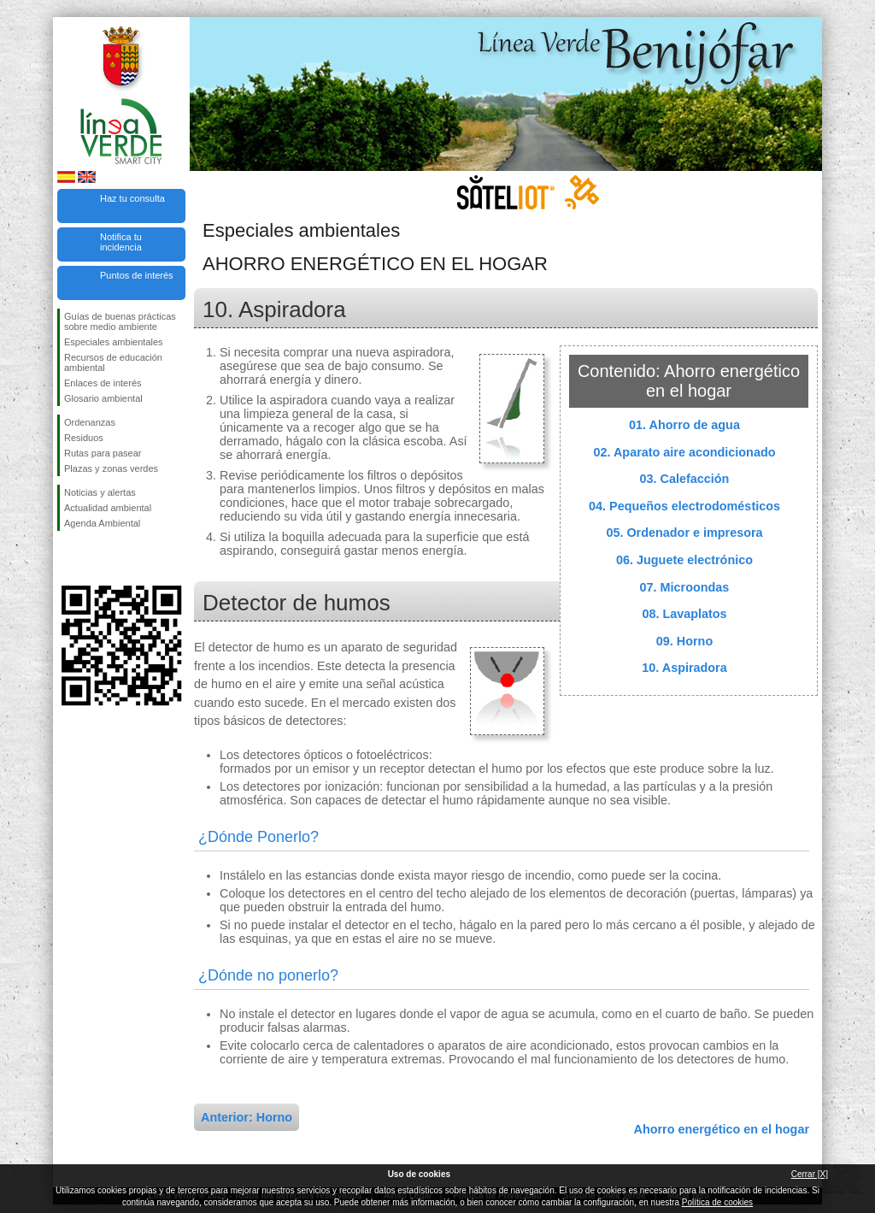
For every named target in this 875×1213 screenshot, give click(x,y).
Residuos (83, 438)
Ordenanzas (89, 422)
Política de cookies (717, 1202)
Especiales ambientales (113, 342)
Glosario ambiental (103, 398)
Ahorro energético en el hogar (721, 1129)
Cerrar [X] (809, 1174)
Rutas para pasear (103, 453)
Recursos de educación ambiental (113, 362)
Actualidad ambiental (107, 508)
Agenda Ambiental (102, 523)
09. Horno (684, 641)
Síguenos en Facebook (67, 558)
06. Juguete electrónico (684, 560)
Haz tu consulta (132, 198)
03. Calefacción (685, 479)
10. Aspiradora (684, 667)
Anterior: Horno (246, 1117)
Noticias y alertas (100, 492)
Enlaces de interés (103, 383)
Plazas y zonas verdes (111, 468)
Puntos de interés (136, 275)
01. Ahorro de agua (684, 425)
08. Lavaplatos (684, 614)
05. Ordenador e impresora (684, 532)
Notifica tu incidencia (121, 242)
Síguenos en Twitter (95, 558)
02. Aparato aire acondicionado (685, 452)
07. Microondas (685, 587)
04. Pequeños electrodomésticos (684, 506)
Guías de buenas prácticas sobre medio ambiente (120, 321)
